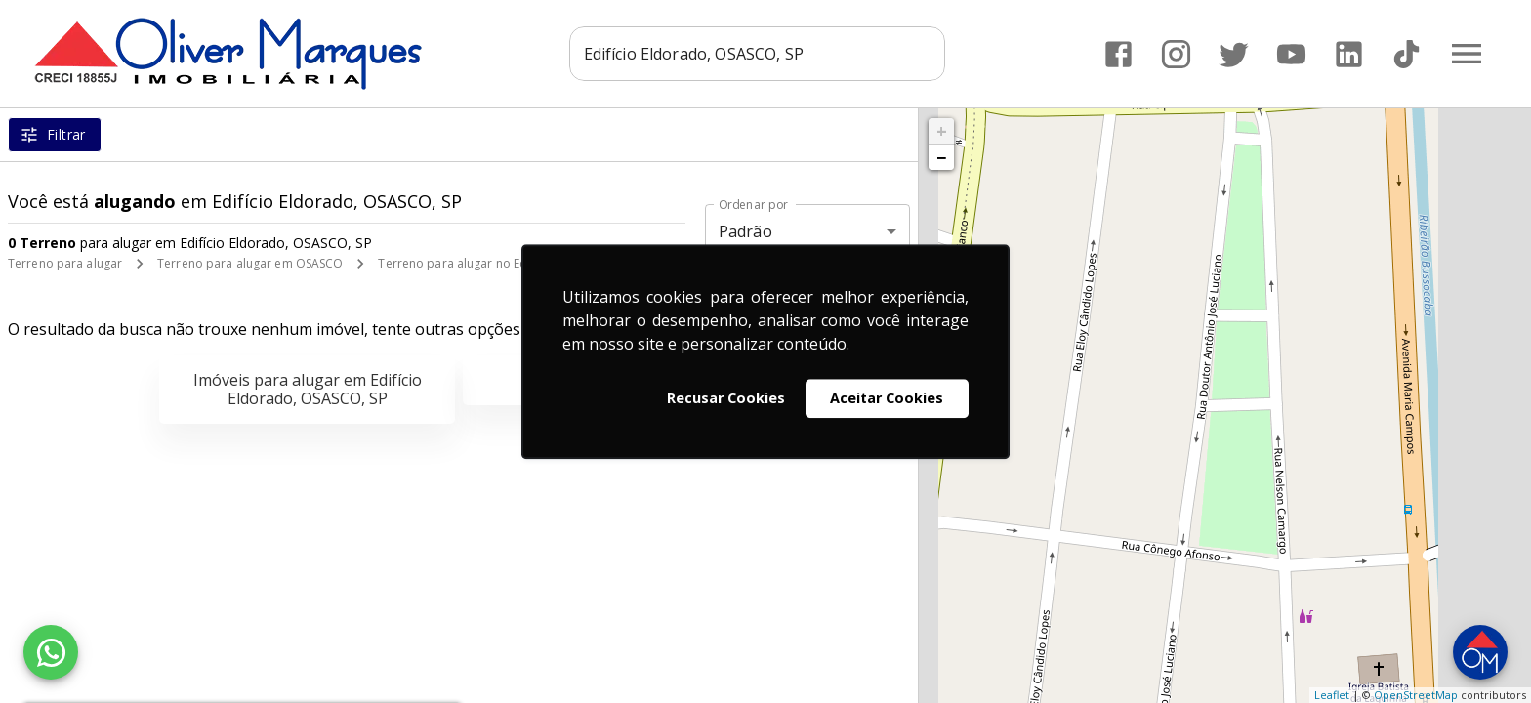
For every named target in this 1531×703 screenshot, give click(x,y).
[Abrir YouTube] (1291, 54)
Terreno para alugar (65, 263)
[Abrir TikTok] (1406, 54)
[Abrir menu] (1466, 53)
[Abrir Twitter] (1234, 54)
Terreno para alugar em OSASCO (250, 263)
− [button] (941, 157)
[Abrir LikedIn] (1349, 54)
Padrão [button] (745, 231)
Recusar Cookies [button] (726, 398)
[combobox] (757, 53)
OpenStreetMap (1416, 694)
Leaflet (1331, 694)
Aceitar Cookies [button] (886, 398)
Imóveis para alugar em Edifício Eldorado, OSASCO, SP (307, 389)
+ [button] (941, 131)
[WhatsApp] (50, 652)
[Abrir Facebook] (1118, 54)
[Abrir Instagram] (1176, 54)
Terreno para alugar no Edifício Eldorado (494, 263)
